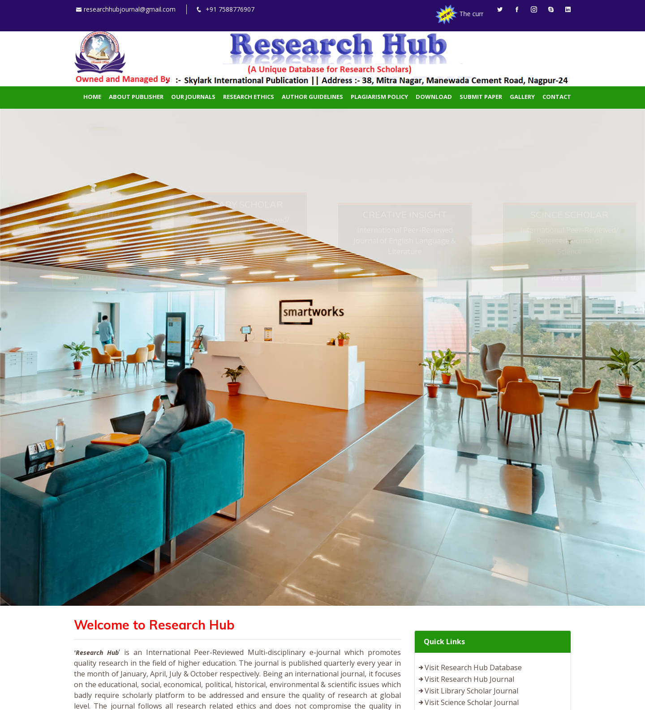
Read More (84, 193)
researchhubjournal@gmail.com (130, 9)
